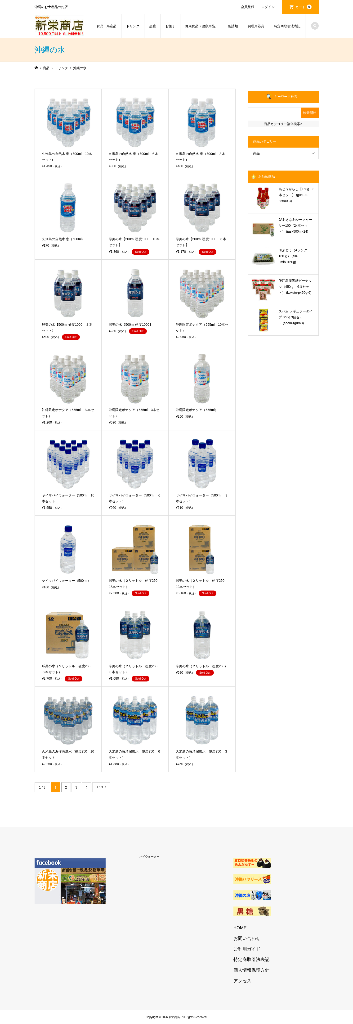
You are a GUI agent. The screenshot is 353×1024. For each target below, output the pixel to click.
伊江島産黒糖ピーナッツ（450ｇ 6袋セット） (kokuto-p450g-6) (295, 286)
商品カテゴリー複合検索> (283, 124)
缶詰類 (233, 26)
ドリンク (132, 26)
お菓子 (170, 26)
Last (100, 787)
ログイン (268, 7)
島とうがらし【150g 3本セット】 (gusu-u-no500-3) (296, 195)
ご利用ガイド (246, 949)
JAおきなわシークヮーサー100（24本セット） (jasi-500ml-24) (295, 225)
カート (303, 7)
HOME (240, 927)
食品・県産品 (106, 26)
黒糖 (152, 26)
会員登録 (247, 7)
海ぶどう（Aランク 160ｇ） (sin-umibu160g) (295, 256)
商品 (256, 153)
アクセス (242, 980)
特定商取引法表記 (287, 26)
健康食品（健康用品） (201, 26)
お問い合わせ (246, 938)
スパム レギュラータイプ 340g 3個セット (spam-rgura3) (296, 317)
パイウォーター (149, 856)
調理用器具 (256, 26)
